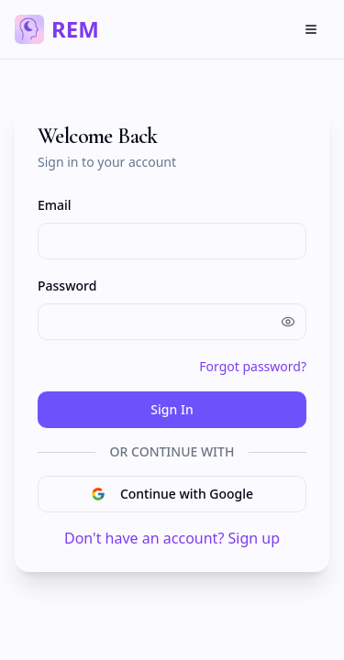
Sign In (171, 409)
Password (67, 285)
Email (55, 205)
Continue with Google (172, 493)
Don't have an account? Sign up (172, 538)
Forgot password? (252, 366)
